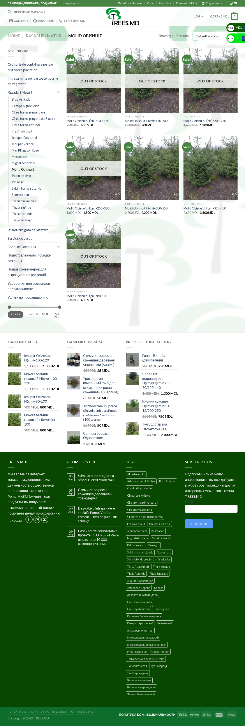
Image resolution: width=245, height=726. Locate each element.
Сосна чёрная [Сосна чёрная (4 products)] (160, 651)
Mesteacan (19, 157)
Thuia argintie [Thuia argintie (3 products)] (161, 566)
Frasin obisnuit (22, 131)
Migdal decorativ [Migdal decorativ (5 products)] (137, 538)
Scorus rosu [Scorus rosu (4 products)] (164, 552)
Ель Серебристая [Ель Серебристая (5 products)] (138, 609)
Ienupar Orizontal (24, 138)
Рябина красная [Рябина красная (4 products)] (137, 651)
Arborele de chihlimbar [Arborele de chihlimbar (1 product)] (141, 481)
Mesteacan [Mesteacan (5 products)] (157, 531)
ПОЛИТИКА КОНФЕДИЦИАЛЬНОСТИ (147, 714)
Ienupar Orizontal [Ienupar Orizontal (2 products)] (160, 524)
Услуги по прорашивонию (28, 297)
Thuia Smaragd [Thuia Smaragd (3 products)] (158, 573)
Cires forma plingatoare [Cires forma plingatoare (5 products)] (141, 502)
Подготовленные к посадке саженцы (29, 258)
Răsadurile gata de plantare (28, 230)
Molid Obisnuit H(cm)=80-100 (87, 296)
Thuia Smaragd (22, 220)
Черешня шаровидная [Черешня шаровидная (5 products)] (141, 687)
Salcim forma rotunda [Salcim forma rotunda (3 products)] (140, 552)
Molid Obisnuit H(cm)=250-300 (88, 208)
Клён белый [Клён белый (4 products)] (165, 623)
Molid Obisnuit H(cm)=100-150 (88, 121)
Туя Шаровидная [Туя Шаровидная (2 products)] (138, 673)
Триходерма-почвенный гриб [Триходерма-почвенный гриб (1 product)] (145, 659)
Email (189, 502)
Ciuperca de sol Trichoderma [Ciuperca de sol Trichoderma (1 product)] (145, 516)
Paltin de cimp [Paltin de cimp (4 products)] (135, 545)
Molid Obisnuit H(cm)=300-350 (146, 208)
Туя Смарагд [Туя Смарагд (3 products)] (159, 666)
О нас (150, 3)
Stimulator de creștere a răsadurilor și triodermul (96, 477)
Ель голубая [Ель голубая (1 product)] (161, 609)
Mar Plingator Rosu (25, 150)
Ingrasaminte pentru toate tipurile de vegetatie (33, 81)
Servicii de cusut (20, 238)
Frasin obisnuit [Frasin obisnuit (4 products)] (136, 524)
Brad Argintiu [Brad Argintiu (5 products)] (167, 481)
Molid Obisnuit (23, 169)
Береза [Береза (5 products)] (158, 588)
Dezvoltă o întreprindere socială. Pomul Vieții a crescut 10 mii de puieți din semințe (97, 514)
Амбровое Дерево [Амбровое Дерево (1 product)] (138, 588)
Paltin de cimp (21, 176)
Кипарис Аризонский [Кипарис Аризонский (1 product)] (140, 623)
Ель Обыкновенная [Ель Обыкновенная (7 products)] (139, 602)
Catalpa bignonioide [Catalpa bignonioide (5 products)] (139, 488)
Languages (71, 3)
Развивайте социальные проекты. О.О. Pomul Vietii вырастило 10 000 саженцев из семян (98, 537)
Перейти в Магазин (130, 3)
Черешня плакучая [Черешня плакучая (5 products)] (139, 680)
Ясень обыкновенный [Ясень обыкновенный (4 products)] (141, 694)
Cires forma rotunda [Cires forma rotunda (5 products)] (139, 509)
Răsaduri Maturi (44, 35)
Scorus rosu (20, 195)
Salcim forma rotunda (27, 188)
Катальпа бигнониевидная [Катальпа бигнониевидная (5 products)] (144, 616)
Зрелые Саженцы (22, 247)
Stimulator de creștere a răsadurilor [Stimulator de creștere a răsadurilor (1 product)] (149, 559)
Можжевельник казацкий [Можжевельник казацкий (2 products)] (143, 637)
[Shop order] (215, 36)
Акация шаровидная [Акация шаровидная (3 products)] (140, 581)
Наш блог (165, 3)
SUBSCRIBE (199, 524)
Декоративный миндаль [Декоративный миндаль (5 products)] (142, 595)
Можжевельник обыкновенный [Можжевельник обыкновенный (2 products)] (146, 644)
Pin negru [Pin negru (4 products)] (153, 545)
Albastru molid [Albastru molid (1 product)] (136, 474)
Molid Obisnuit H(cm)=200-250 (204, 121)
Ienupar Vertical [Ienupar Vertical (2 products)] (137, 531)
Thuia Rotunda (22, 214)
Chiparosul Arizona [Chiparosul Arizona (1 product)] (139, 495)
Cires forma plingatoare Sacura (33, 118)
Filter (15, 314)
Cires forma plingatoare (28, 112)
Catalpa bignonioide (25, 106)
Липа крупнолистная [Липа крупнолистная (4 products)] (140, 630)
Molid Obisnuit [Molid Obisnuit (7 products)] (161, 538)
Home (14, 35)
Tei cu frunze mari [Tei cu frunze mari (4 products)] (138, 566)
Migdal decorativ (23, 163)
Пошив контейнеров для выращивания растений (27, 272)
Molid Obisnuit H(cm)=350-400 (204, 208)
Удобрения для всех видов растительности (29, 286)
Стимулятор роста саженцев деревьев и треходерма (95, 494)
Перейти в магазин (29, 12)
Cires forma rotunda (26, 125)
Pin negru (18, 182)
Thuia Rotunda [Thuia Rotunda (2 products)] (136, 573)
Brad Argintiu (21, 99)
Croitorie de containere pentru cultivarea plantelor (30, 67)
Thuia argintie (21, 207)
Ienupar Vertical (23, 144)
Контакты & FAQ (186, 3)
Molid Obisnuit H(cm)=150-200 (146, 121)
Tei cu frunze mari (24, 201)
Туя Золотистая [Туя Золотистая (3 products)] (137, 666)
